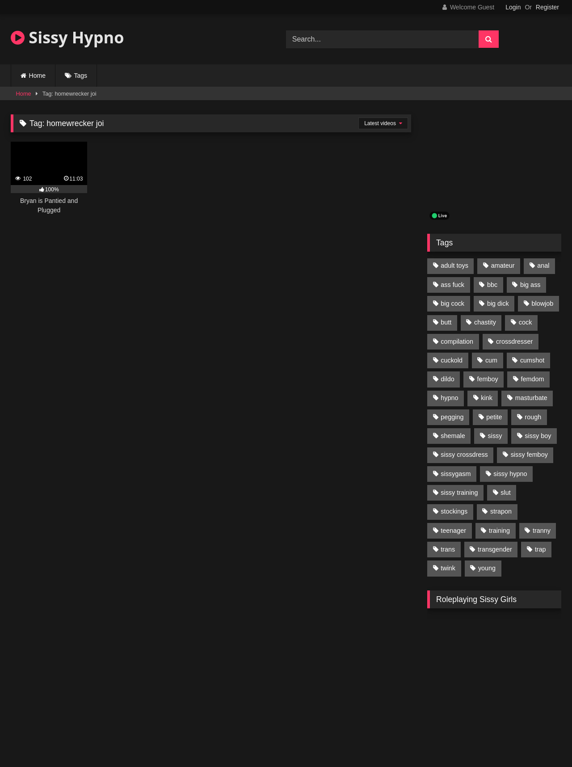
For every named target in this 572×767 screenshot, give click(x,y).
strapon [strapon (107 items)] (501, 511)
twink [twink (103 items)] (448, 568)
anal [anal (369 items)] (543, 265)
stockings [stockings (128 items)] (454, 511)
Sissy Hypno (67, 37)
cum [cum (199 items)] (491, 360)
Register (547, 7)
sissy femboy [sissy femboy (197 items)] (529, 454)
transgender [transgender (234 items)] (495, 549)
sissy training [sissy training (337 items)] (459, 492)
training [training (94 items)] (499, 530)
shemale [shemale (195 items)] (453, 435)
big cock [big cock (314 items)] (452, 303)
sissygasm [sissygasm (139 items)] (456, 473)
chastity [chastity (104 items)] (485, 322)
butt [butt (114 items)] (446, 322)
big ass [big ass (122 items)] (530, 284)
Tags (81, 75)
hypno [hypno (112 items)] (449, 397)
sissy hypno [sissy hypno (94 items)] (510, 473)
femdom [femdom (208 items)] (532, 379)
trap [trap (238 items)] (540, 549)
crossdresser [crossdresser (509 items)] (514, 341)
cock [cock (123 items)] (525, 322)
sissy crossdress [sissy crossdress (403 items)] (464, 454)
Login (513, 7)
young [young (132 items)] (487, 568)
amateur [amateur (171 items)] (503, 265)
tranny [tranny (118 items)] (542, 530)
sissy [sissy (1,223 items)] (495, 435)
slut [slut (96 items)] (505, 492)
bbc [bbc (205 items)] (492, 284)
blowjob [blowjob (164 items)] (543, 303)
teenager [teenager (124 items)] (453, 530)
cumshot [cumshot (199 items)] (532, 360)
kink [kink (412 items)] (486, 397)
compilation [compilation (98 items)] (457, 341)
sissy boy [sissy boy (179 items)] (538, 435)
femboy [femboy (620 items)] (487, 379)
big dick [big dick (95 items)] (498, 303)
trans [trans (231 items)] (448, 549)
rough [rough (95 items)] (533, 417)
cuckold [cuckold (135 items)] (452, 360)
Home (37, 75)
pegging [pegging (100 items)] (452, 417)
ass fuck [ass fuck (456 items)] (452, 284)
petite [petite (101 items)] (494, 417)
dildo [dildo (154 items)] (447, 379)
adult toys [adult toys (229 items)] (454, 265)
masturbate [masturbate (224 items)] (531, 397)
